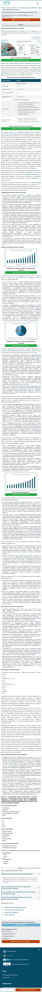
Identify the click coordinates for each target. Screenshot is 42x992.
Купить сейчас (21, 924)
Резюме (21, 24)
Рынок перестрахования (11, 912)
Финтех (40, 7)
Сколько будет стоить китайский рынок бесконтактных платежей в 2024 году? (21, 892)
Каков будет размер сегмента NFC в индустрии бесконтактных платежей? (21, 887)
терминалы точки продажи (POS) (33, 174)
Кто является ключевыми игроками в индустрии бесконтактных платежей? (21, 897)
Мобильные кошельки (31, 63)
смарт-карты (5, 459)
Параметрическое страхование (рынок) (15, 907)
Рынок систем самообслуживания (14, 909)
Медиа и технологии (12, 7)
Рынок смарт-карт (10, 914)
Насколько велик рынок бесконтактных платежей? (21, 873)
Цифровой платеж (36, 354)
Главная (3, 7)
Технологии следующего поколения (28, 7)
